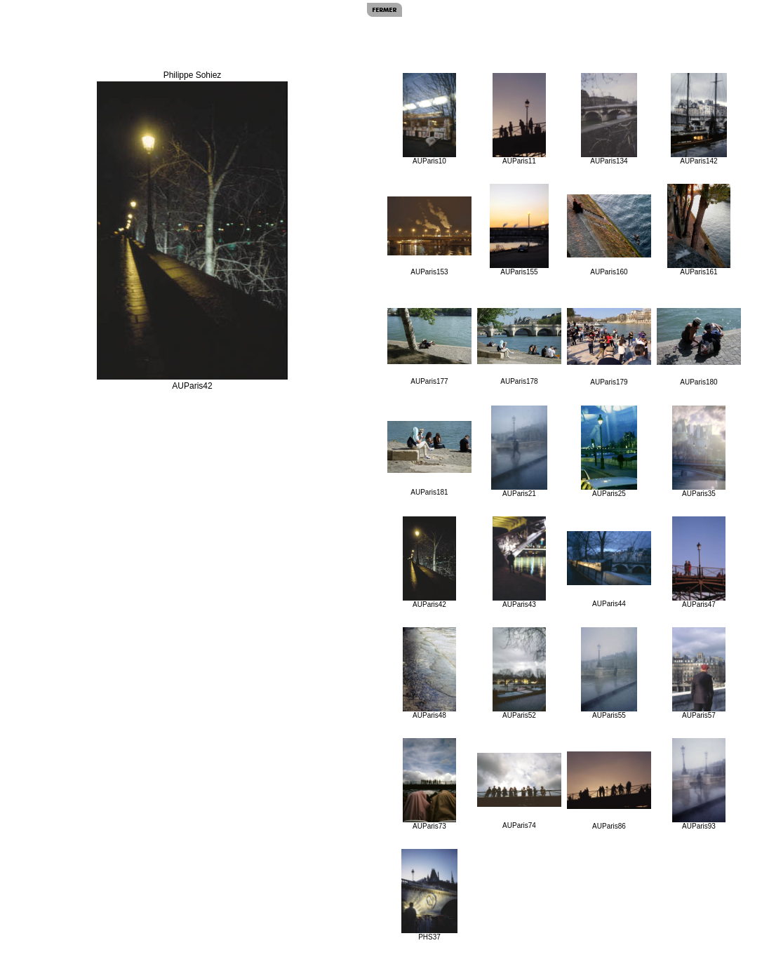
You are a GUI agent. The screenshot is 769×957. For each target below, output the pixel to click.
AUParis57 (699, 673)
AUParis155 (519, 230)
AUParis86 (609, 790)
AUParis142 (698, 119)
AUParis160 (609, 235)
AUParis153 (429, 236)
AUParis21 (519, 451)
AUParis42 (430, 562)
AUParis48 (430, 673)
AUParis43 (520, 562)
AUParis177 (429, 346)
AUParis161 (698, 230)
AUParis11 (520, 119)
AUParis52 (520, 673)
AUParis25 (609, 451)
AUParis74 (519, 791)
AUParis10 (430, 119)
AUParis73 (430, 784)
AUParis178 (519, 346)
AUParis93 (699, 784)
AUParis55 (608, 673)
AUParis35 (699, 451)
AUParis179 (609, 347)
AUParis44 (609, 569)
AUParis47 (699, 562)
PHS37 (429, 895)
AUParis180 (699, 347)
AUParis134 (608, 119)
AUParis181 (429, 458)
